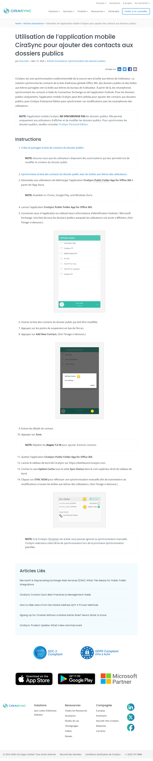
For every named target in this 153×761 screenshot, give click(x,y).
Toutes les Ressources (76, 710)
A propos (100, 710)
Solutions (53, 11)
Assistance (115, 3)
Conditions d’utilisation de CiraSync (103, 754)
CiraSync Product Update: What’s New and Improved (51, 625)
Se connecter (141, 3)
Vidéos (68, 731)
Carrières (100, 731)
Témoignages (71, 725)
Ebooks (68, 736)
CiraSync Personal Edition (73, 124)
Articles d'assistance (33, 23)
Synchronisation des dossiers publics (86, 61)
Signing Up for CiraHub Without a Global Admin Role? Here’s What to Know (63, 615)
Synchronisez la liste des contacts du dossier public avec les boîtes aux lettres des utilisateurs (74, 174)
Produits (82, 11)
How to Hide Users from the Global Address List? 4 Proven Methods (59, 605)
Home (18, 23)
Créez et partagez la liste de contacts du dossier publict (52, 147)
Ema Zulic (24, 61)
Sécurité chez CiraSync (107, 720)
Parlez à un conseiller (136, 11)
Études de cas (72, 720)
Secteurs (67, 11)
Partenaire (113, 11)
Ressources (97, 11)
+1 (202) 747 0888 (133, 754)
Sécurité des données (70, 754)
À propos (127, 3)
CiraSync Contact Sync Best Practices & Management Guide (55, 594)
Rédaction (101, 725)
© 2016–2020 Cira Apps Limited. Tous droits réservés (29, 754)
